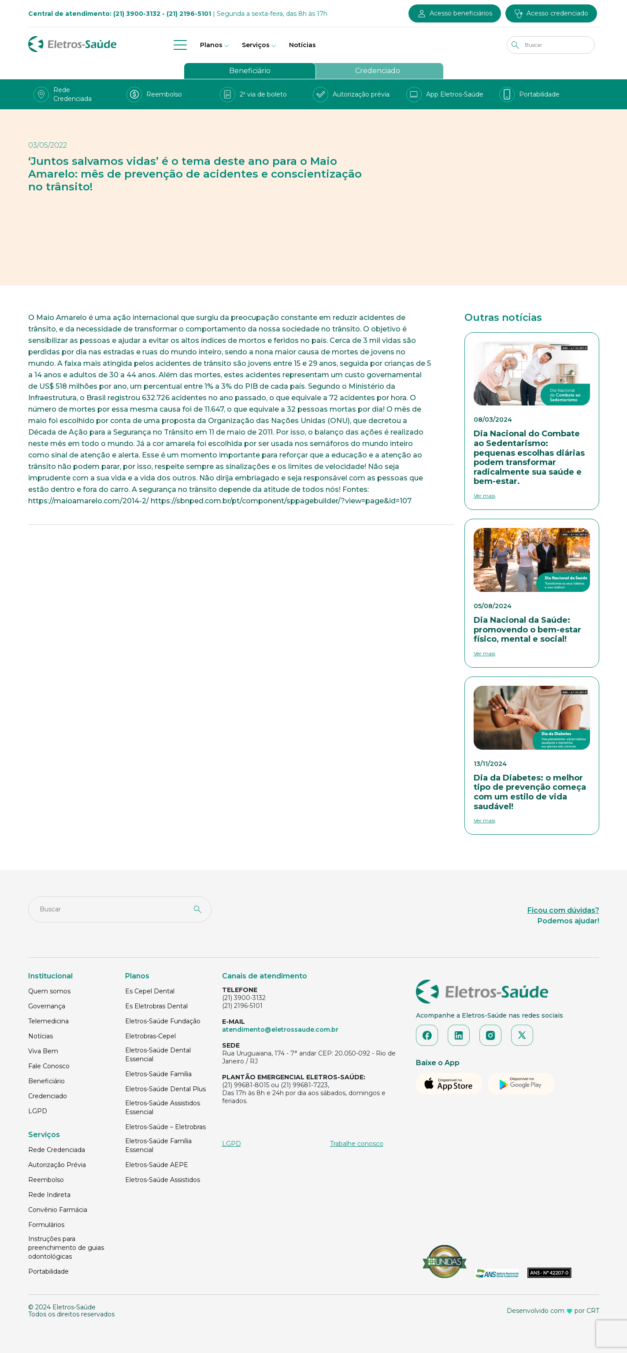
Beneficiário (250, 71)
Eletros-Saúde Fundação (162, 1021)
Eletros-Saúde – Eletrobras (165, 1127)
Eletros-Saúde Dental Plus (165, 1089)
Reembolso (46, 1180)
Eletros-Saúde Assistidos (162, 1180)
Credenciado (377, 71)
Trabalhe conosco (356, 1144)
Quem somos (49, 991)
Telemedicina (48, 1021)
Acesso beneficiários (461, 13)
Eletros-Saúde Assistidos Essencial (162, 1107)
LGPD (37, 1111)
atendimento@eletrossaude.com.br (280, 1029)
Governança (46, 1006)
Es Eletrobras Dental (156, 1006)
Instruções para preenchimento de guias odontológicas (66, 1247)
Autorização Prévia (57, 1165)
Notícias (302, 45)
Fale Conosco (49, 1066)
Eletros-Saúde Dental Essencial (158, 1054)
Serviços (256, 45)
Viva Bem (43, 1051)
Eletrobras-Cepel (150, 1036)
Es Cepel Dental (149, 991)
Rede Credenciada (56, 1150)
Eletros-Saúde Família (158, 1074)
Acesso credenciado (557, 13)
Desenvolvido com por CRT (553, 1311)
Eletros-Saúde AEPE (156, 1165)
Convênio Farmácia (57, 1210)
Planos (211, 45)
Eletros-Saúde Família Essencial (158, 1145)
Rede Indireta (49, 1195)
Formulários (46, 1225)
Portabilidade (48, 1271)
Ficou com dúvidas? (563, 910)
